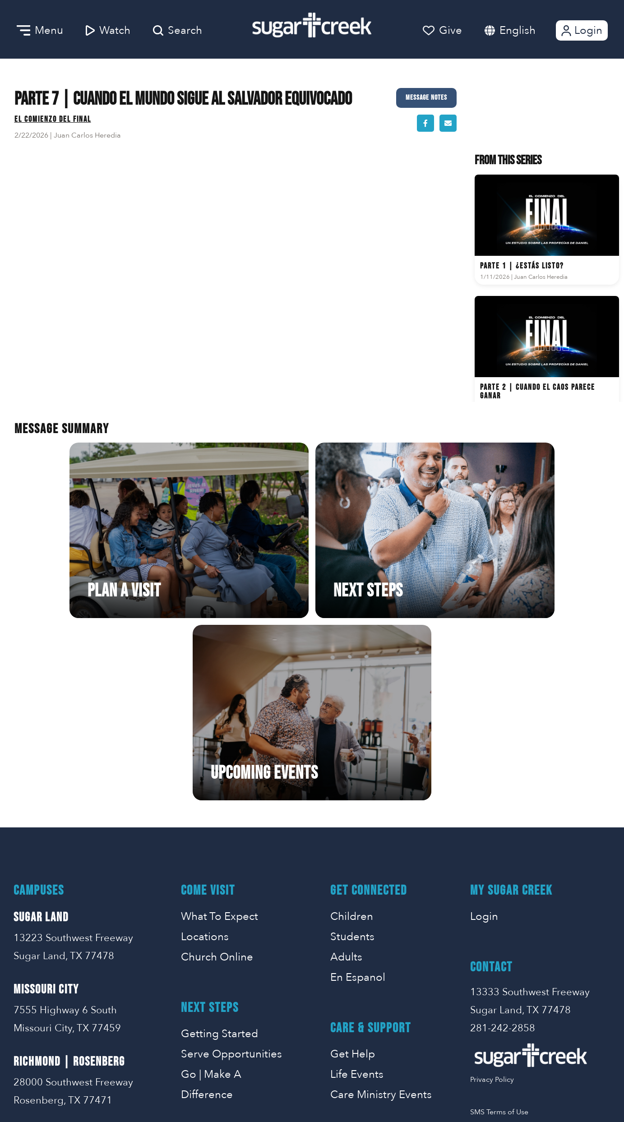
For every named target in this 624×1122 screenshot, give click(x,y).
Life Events (357, 897)
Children (351, 739)
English (517, 30)
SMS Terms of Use (499, 935)
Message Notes (426, 97)
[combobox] (526, 30)
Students (352, 759)
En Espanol (357, 800)
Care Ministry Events (381, 917)
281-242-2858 (502, 851)
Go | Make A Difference (211, 907)
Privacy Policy (492, 902)
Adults (346, 779)
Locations (205, 759)
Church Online (217, 779)
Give (442, 30)
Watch (108, 30)
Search (177, 30)
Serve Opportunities (231, 876)
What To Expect (219, 739)
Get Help (352, 876)
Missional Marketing (344, 1102)
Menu (40, 30)
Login (580, 30)
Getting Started (219, 856)
